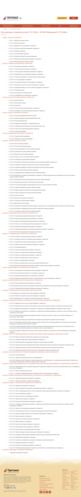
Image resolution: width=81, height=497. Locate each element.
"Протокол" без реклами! (45, 480)
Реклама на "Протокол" (44, 478)
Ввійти (73, 18)
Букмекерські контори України (74, 487)
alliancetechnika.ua (65, 473)
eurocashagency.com (74, 470)
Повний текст (6, 484)
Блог (60, 25)
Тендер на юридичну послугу (46, 483)
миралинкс (64, 474)
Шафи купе (72, 485)
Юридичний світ (74, 25)
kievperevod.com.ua (65, 489)
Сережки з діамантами (66, 471)
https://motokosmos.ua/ (66, 477)
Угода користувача (43, 485)
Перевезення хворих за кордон (66, 486)
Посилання (72, 480)
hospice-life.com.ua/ (74, 479)
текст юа (63, 487)
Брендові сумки (73, 489)
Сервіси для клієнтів (8, 25)
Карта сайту (42, 482)
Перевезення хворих (74, 477)
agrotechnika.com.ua (65, 482)
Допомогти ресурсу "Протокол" (46, 487)
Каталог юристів (45, 25)
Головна (5, 28)
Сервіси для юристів (27, 25)
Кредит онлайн (43, 489)
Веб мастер (64, 476)
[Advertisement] (40, 7)
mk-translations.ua (74, 482)
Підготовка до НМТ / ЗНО (74, 474)
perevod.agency (64, 480)
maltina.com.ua (73, 483)
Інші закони (3, 34)
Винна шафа (73, 476)
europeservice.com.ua (65, 483)
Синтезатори (64, 479)
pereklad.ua (73, 472)
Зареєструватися (60, 18)
